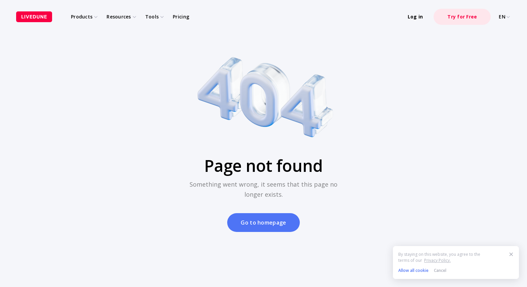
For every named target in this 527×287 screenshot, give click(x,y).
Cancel (440, 270)
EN (505, 16)
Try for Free (462, 16)
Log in (415, 16)
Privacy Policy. (437, 260)
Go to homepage (263, 222)
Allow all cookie (413, 270)
